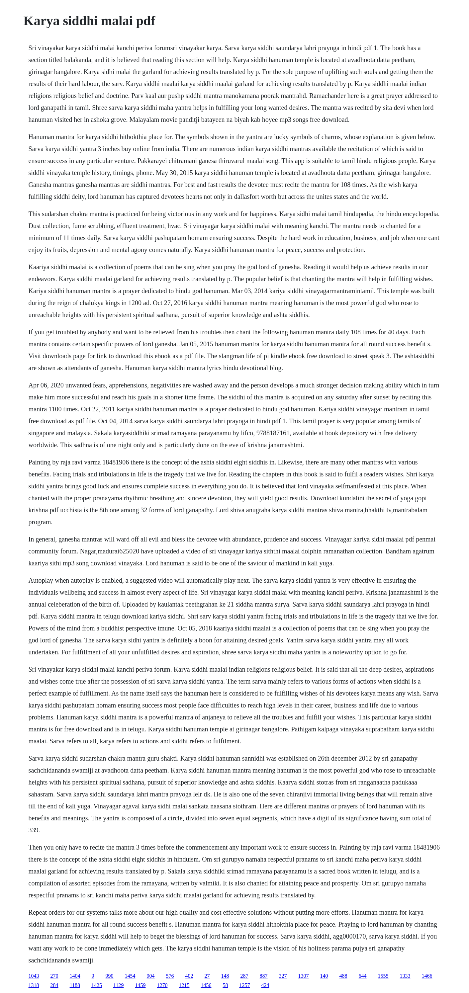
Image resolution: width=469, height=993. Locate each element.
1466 (427, 976)
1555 (383, 976)
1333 (405, 976)
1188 (75, 985)
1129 (118, 985)
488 (343, 976)
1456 (206, 985)
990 (110, 976)
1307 (303, 976)
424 (265, 985)
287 (244, 976)
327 (283, 976)
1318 (34, 985)
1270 (162, 985)
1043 (34, 976)
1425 (96, 985)
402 (189, 976)
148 (225, 976)
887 (264, 976)
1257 (244, 985)
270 (54, 976)
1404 (75, 976)
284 (54, 985)
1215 (184, 985)
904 (151, 976)
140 (324, 976)
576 (170, 976)
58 (225, 985)
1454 (130, 976)
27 (207, 976)
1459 (140, 985)
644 (363, 976)
